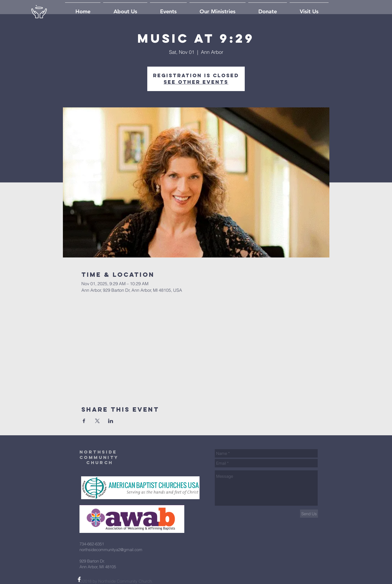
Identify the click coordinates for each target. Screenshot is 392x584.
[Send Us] (309, 514)
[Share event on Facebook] (84, 421)
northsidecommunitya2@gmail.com (110, 549)
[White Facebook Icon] (79, 579)
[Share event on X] (97, 421)
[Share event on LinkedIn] (110, 421)
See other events (196, 82)
